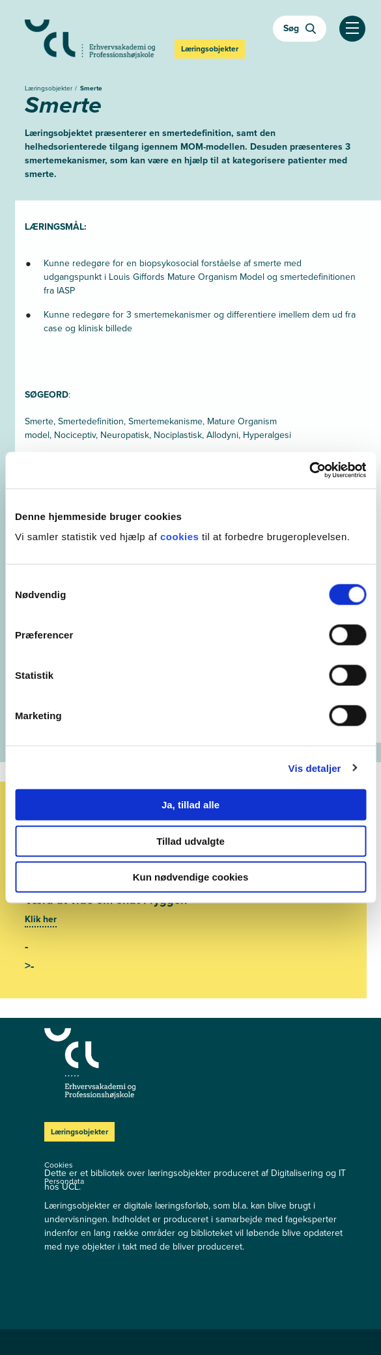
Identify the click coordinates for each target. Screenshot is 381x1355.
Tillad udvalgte (190, 840)
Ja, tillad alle (190, 804)
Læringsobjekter (49, 88)
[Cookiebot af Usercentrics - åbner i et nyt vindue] (309, 470)
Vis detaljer (315, 767)
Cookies (58, 1165)
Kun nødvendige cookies (191, 877)
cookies (181, 536)
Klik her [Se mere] (41, 919)
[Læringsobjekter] (112, 1063)
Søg (299, 28)
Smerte (91, 88)
